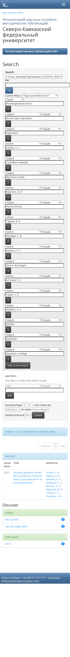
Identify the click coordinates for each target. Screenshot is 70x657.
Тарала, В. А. (53, 475)
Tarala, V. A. (52, 472)
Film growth (11, 519)
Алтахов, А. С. (54, 482)
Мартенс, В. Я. (54, 489)
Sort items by (42, 405)
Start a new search (17, 365)
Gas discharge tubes (16, 526)
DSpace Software (10, 577)
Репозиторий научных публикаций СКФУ (31, 51)
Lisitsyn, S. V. (53, 492)
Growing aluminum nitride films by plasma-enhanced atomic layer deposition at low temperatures (27, 477)
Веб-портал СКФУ (13, 12)
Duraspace (54, 577)
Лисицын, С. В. (54, 496)
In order (26, 409)
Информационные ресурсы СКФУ (20, 580)
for (7, 80)
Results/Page (13, 405)
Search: (9, 72)
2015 (8, 543)
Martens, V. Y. (53, 486)
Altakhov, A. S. (53, 479)
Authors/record (14, 415)
